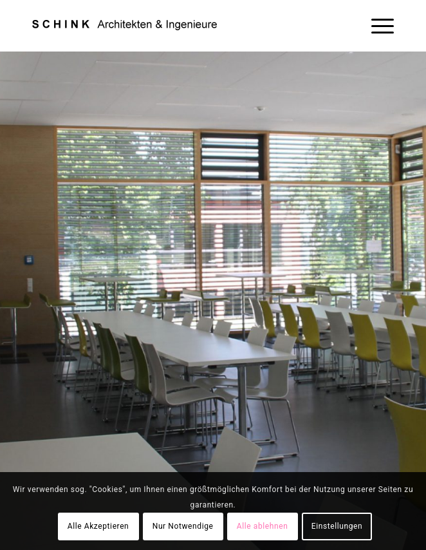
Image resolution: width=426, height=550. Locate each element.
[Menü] (376, 26)
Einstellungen (336, 526)
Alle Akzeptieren (98, 526)
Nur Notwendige (183, 526)
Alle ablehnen (262, 526)
